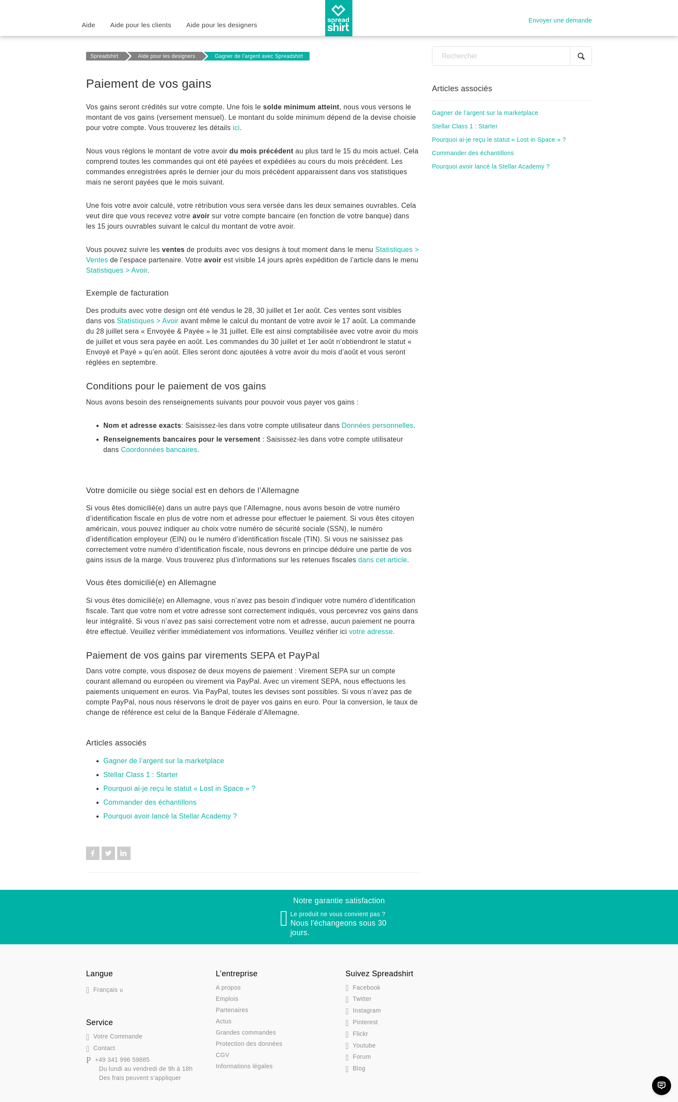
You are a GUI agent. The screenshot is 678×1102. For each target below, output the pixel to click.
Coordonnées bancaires (159, 449)
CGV (222, 1054)
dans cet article (382, 560)
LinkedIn (124, 853)
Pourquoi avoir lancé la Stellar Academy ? (170, 816)
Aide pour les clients (140, 25)
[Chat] (661, 1085)
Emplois (227, 998)
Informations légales (244, 1066)
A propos (228, 987)
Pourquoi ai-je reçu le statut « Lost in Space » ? (179, 788)
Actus (224, 1021)
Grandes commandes (246, 1032)
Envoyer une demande (560, 20)
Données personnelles (377, 425)
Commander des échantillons (150, 802)
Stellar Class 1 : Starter (140, 774)
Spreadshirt (104, 56)
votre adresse (371, 631)
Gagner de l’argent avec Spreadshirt (259, 56)
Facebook (92, 853)
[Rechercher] (512, 56)
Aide (88, 25)
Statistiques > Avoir (116, 270)
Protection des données (249, 1043)
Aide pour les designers (221, 25)
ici (236, 127)
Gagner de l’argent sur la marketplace (163, 760)
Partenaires (232, 1009)
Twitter (108, 853)
